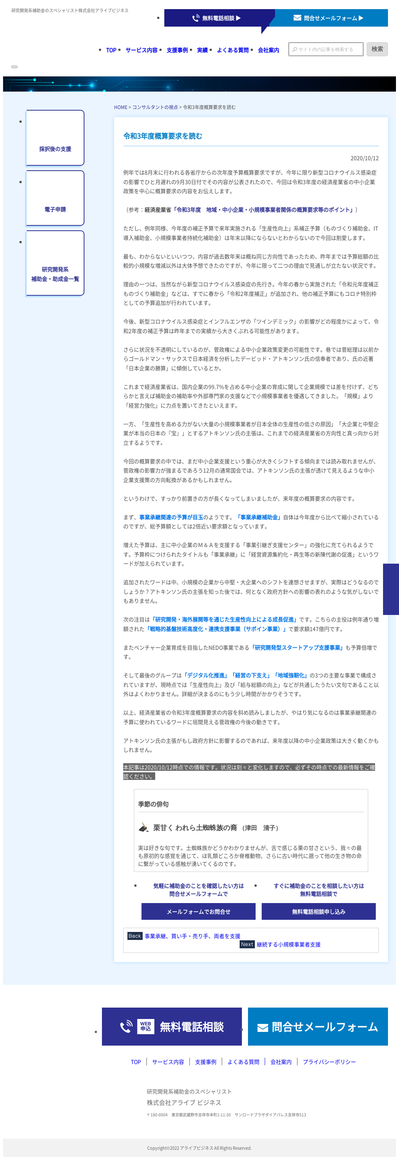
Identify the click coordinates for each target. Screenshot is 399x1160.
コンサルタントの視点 (155, 107)
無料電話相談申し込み (318, 911)
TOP (111, 50)
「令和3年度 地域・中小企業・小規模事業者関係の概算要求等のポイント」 (263, 209)
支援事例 (177, 50)
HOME (120, 107)
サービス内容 (141, 50)
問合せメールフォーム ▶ (334, 18)
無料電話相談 (192, 1026)
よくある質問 (233, 50)
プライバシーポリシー (329, 1061)
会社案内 (268, 50)
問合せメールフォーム (325, 1026)
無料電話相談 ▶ (221, 18)
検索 (377, 49)
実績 (202, 50)
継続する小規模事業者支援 (289, 944)
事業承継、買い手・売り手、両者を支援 (192, 936)
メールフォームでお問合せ (198, 911)
